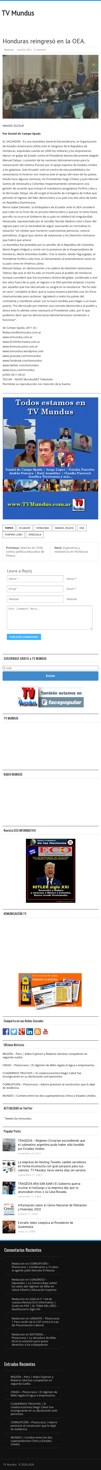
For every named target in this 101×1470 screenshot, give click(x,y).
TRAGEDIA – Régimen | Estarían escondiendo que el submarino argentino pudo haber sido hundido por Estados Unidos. (51, 1144)
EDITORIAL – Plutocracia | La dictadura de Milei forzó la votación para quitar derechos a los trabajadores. (34, 1339)
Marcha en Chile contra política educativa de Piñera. (25, 552)
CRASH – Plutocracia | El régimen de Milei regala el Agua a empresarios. (49, 1065)
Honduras (42, 527)
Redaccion (9, 49)
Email (70, 589)
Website (72, 599)
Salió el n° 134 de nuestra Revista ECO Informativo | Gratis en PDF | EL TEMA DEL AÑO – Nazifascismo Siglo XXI (35, 1304)
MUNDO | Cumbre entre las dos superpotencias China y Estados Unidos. (49, 1096)
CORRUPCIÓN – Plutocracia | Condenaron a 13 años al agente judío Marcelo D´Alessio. (35, 1267)
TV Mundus (17, 13)
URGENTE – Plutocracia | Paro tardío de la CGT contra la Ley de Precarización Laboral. (35, 1321)
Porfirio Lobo (13, 534)
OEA (81, 527)
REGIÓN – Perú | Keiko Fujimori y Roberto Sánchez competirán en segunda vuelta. (45, 1055)
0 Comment (40, 49)
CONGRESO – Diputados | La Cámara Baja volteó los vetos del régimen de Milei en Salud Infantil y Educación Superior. (34, 1285)
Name (70, 579)
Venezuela (34, 534)
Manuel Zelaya (64, 527)
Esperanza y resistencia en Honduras (71, 550)
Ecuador (24, 527)
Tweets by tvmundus (18, 1118)
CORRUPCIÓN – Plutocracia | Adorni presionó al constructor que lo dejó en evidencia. (49, 1086)
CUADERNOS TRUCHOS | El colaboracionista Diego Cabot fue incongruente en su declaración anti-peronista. (42, 1074)
